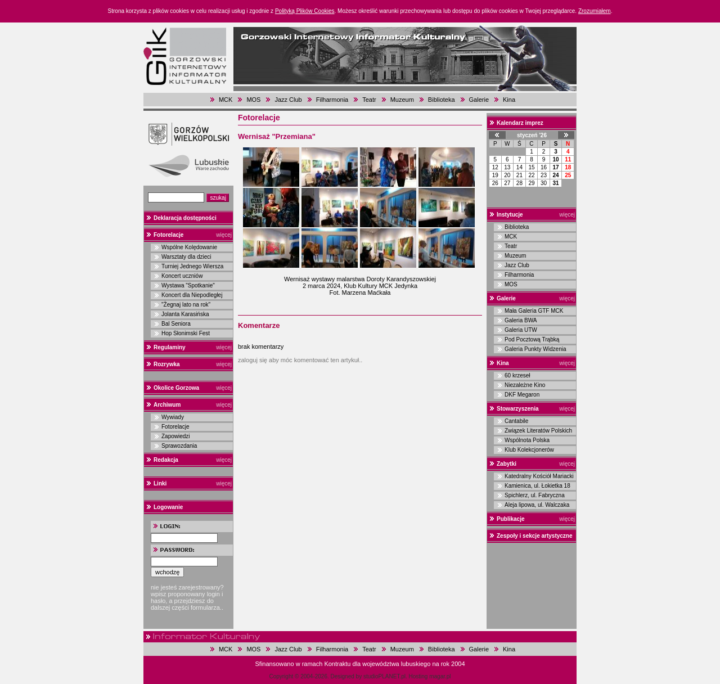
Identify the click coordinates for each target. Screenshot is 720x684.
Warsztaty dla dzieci (186, 257)
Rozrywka (167, 364)
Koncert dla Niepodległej (191, 295)
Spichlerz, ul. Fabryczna (535, 495)
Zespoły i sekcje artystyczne (535, 536)
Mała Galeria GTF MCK (534, 311)
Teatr (369, 99)
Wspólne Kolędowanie (189, 247)
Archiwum (167, 405)
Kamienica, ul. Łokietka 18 (537, 486)
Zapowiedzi (175, 436)
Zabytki (506, 464)
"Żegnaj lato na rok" (185, 305)
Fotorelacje (168, 235)
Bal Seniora (176, 324)
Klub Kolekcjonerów (529, 450)
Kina (509, 99)
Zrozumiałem (594, 11)
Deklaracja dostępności (185, 218)
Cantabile (516, 421)
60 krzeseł (517, 375)
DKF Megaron (522, 395)
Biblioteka (441, 99)
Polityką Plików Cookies (305, 11)
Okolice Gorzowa (176, 388)
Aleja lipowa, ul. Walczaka (537, 505)
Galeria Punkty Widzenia (535, 349)
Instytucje (510, 215)
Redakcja (166, 460)
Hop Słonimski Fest (185, 333)
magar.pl (440, 676)
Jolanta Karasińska (185, 314)
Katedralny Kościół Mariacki (539, 476)
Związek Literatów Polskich (538, 431)
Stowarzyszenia (517, 409)
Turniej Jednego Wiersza (192, 266)
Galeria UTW (521, 330)
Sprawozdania (179, 446)
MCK (225, 99)
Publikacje (510, 519)
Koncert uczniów (181, 276)
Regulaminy (170, 347)
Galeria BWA (521, 320)
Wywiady (172, 417)
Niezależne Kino (525, 385)
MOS (253, 99)
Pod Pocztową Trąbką (532, 339)
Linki (160, 483)
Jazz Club (288, 99)
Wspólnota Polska (527, 440)
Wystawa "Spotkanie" (188, 285)
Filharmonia (332, 99)
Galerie (479, 99)
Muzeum (402, 99)
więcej (224, 235)
